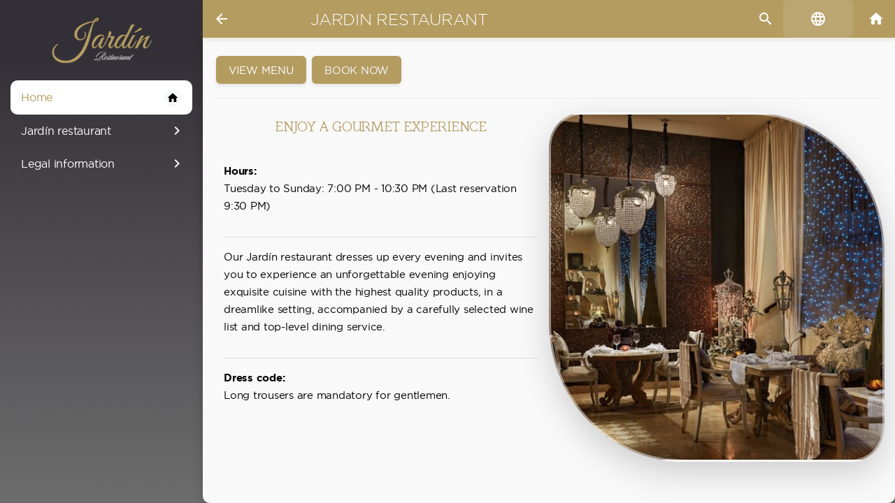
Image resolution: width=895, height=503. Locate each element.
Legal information (103, 163)
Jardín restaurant (103, 130)
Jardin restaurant (399, 19)
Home (101, 98)
